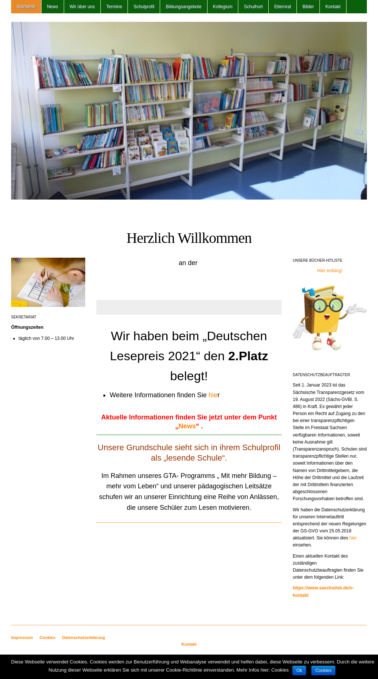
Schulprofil (143, 6)
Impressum (22, 637)
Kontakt (333, 6)
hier (353, 538)
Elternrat (282, 6)
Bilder (308, 6)
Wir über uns (82, 6)
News (52, 6)
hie (213, 395)
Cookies (48, 637)
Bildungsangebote (183, 6)
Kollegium (223, 6)
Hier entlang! (329, 270)
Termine (114, 6)
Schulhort (253, 6)
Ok (299, 670)
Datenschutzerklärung (83, 637)
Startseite (26, 6)
